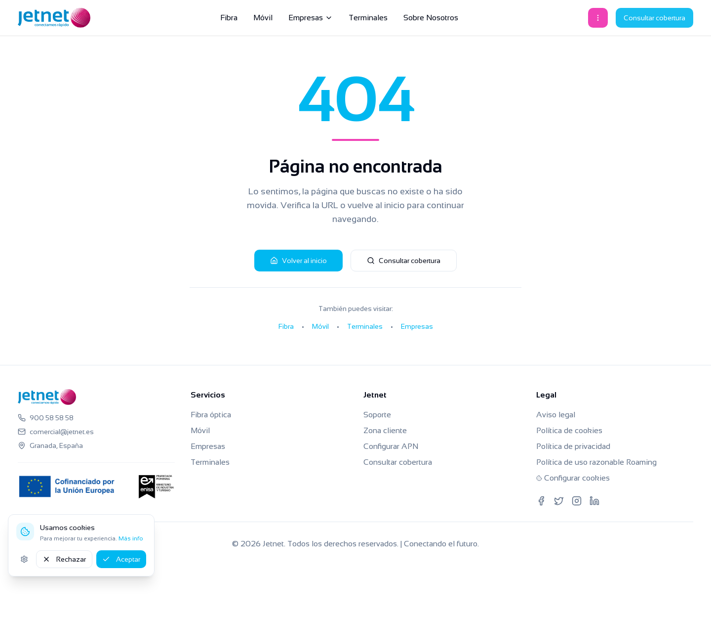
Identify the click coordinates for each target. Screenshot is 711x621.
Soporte (377, 414)
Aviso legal (555, 414)
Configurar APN (390, 446)
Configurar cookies (573, 478)
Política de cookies (569, 430)
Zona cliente (385, 430)
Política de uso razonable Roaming (596, 462)
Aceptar (121, 559)
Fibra (228, 17)
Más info (130, 538)
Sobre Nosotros (430, 17)
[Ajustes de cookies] (24, 559)
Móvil (263, 17)
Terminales (368, 17)
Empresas (310, 17)
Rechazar (64, 559)
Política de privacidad (573, 446)
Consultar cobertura (654, 18)
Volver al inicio (298, 261)
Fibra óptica (211, 414)
